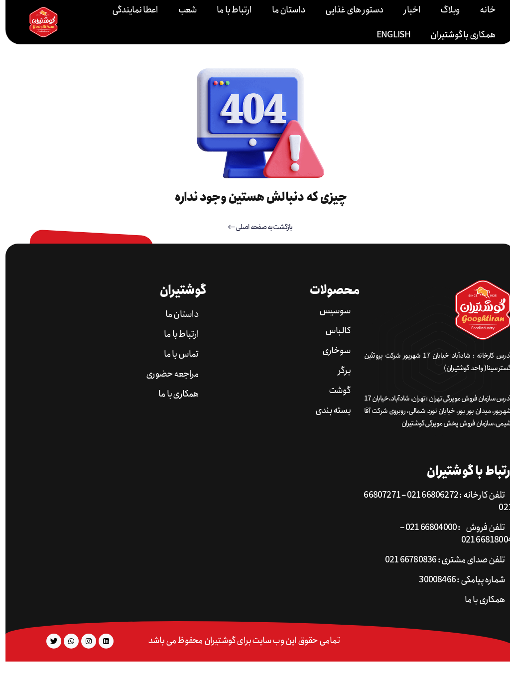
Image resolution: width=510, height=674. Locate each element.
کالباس (332, 331)
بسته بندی (327, 410)
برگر (338, 371)
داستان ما (177, 314)
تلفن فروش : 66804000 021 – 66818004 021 (450, 534)
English (388, 35)
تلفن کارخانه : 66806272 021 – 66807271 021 (432, 501)
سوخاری (331, 351)
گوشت (334, 391)
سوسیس (329, 311)
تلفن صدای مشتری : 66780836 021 (440, 560)
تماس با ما (176, 354)
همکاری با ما (173, 394)
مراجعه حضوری (166, 374)
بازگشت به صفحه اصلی (255, 227)
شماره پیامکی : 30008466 (456, 580)
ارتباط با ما (175, 334)
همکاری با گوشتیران (457, 35)
